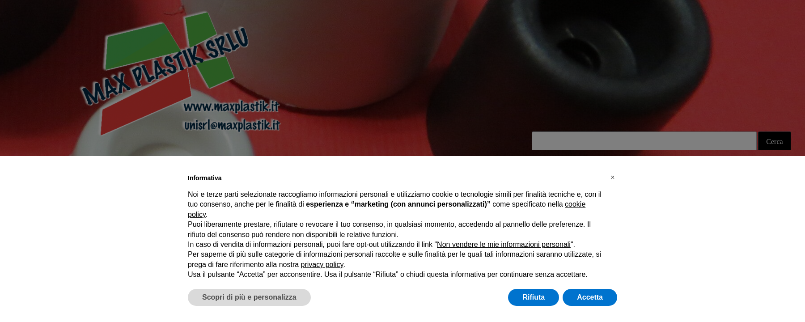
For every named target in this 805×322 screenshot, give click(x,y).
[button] (613, 177)
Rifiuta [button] (533, 297)
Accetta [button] (590, 297)
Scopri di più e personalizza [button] (249, 297)
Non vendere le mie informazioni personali (504, 244)
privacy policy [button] (322, 264)
